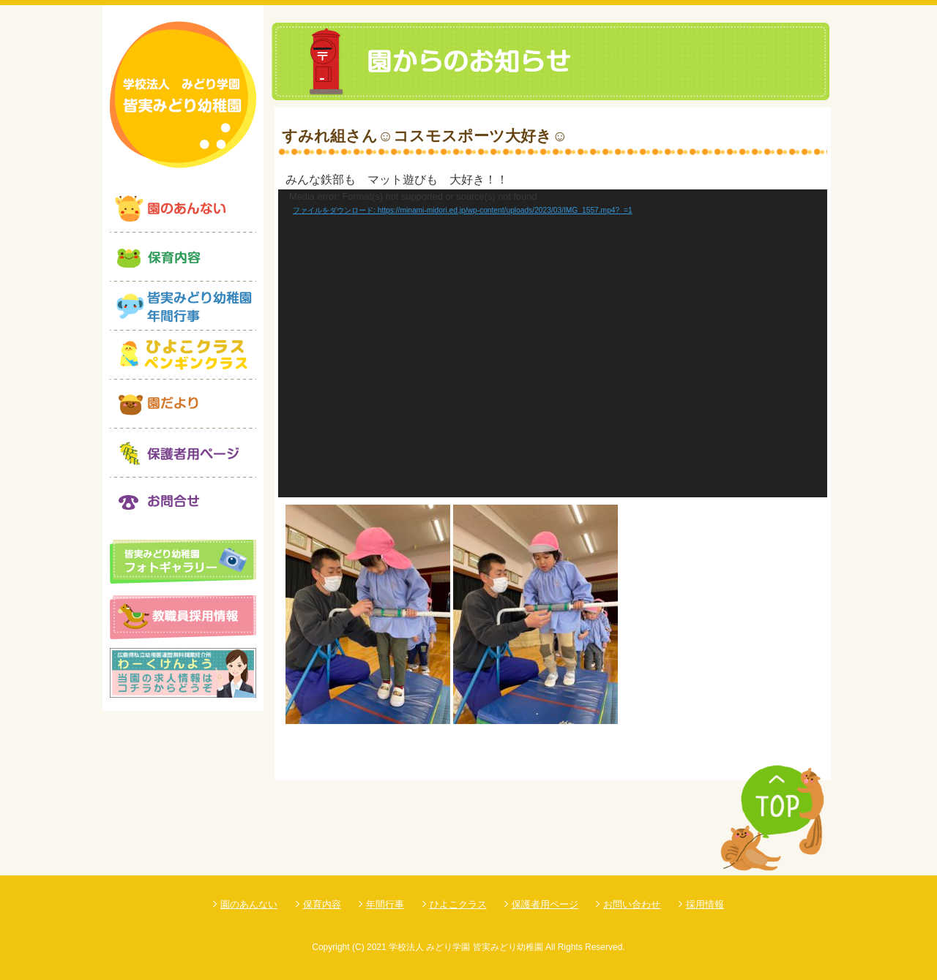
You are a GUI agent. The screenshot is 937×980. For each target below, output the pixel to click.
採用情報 (705, 904)
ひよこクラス (458, 904)
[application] (552, 343)
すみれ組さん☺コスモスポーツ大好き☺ (424, 135)
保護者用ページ (545, 904)
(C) (358, 947)
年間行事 (385, 904)
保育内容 (322, 904)
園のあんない (248, 904)
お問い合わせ (631, 904)
